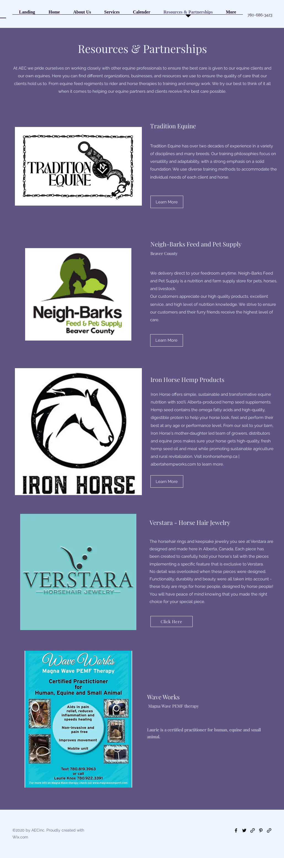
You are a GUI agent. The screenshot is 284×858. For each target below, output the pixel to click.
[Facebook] (236, 830)
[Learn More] (166, 202)
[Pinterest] (261, 830)
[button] (82, 14)
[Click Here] (171, 621)
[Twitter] (244, 830)
